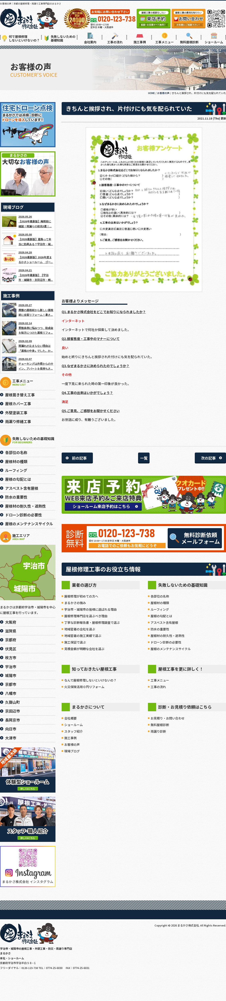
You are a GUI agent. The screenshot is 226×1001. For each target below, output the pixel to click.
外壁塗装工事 (16, 412)
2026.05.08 (27, 239)
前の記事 (79, 458)
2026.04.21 (27, 275)
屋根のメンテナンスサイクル (171, 649)
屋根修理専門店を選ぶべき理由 (85, 616)
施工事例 (140, 38)
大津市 (10, 737)
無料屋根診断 (189, 38)
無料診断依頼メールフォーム (195, 538)
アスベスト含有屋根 (164, 622)
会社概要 (70, 718)
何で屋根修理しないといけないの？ (21, 38)
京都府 (10, 639)
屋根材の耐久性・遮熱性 (167, 635)
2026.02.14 (27, 328)
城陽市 (10, 675)
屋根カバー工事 (18, 403)
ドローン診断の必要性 (166, 642)
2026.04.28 (27, 257)
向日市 (10, 728)
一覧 (144, 458)
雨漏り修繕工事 (18, 421)
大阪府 (10, 622)
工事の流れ (115, 38)
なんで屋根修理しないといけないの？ (90, 680)
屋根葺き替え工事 (20, 394)
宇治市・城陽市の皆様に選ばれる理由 (90, 609)
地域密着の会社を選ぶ (79, 629)
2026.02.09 (27, 346)
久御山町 (12, 702)
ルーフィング (160, 609)
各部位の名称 (160, 596)
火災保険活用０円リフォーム (84, 687)
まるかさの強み (75, 603)
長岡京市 (12, 720)
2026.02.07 (27, 364)
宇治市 (10, 666)
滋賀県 (10, 630)
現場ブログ (72, 751)
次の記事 (208, 458)
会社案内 (90, 38)
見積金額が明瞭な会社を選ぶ (84, 649)
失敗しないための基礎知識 (59, 38)
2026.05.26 (27, 221)
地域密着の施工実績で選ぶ (82, 635)
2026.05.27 (27, 310)
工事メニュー (164, 38)
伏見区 (10, 648)
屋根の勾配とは (161, 616)
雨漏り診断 (158, 731)
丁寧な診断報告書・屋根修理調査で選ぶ (92, 622)
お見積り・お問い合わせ (167, 718)
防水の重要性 (160, 629)
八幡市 (10, 693)
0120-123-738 (126, 533)
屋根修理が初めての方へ (81, 596)
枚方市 (10, 657)
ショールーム (214, 38)
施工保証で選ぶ (75, 642)
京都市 (10, 684)
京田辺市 (12, 711)
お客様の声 (72, 744)
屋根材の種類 (160, 603)
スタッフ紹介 (73, 731)
